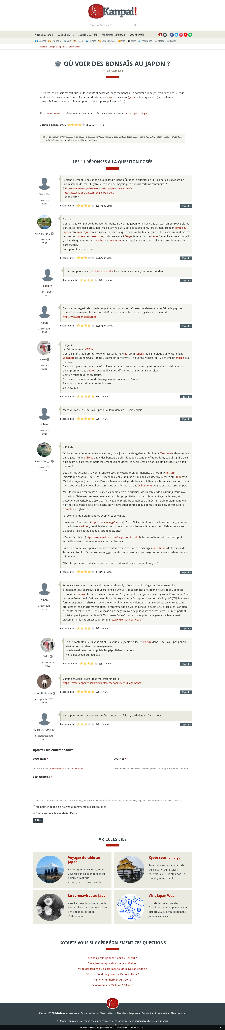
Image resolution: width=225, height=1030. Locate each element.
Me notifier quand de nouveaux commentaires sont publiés (71, 806)
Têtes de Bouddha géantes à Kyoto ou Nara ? (112, 974)
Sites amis (160, 1013)
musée (180, 357)
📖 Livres (171, 40)
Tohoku (140, 353)
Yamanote (68, 357)
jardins (133, 97)
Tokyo (128, 236)
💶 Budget (40, 40)
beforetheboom (42, 693)
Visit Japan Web (161, 896)
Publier (38, 820)
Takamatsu (166, 453)
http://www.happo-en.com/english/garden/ (89, 192)
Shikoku (88, 457)
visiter (112, 97)
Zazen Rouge (42, 461)
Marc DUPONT (54, 113)
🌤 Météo (159, 40)
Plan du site (177, 1013)
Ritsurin (170, 472)
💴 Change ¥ (54, 40)
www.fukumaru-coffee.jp (126, 619)
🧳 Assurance (145, 40)
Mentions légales (127, 1013)
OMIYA (89, 349)
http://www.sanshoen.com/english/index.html (113, 537)
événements (145, 485)
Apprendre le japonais (113, 34)
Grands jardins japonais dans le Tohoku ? (112, 958)
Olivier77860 (42, 233)
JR (125, 353)
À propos (71, 1013)
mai (79, 232)
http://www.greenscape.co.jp (80, 316)
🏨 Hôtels (78, 40)
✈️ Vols (67, 40)
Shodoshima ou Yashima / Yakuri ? (112, 985)
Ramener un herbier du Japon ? (112, 979)
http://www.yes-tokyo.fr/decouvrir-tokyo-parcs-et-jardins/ (97, 188)
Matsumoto (96, 236)
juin (88, 232)
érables (69, 509)
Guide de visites (66, 34)
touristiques (160, 548)
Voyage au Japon (44, 34)
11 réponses (112, 71)
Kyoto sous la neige (164, 858)
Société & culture (87, 34)
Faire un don (88, 1013)
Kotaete (43, 46)
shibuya (81, 594)
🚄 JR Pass (91, 40)
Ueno (154, 236)
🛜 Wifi (121, 40)
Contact (146, 1013)
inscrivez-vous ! (77, 768)
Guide (178, 477)
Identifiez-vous (57, 768)
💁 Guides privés (107, 40)
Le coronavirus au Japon (88, 896)
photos (91, 370)
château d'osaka (103, 271)
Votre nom (40, 758)
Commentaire (42, 776)
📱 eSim (131, 40)
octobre (99, 240)
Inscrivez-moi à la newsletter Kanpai (57, 813)
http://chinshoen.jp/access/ (107, 522)
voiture (147, 642)
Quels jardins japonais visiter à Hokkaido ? (113, 963)
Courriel (120, 758)
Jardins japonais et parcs (137, 113)
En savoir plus (139, 1027)
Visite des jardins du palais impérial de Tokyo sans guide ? (112, 968)
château (80, 236)
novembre (115, 240)
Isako (42, 359)
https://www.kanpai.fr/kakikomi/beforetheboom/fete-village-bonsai (102, 683)
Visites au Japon (73, 46)
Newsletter (107, 1013)
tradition (84, 526)
